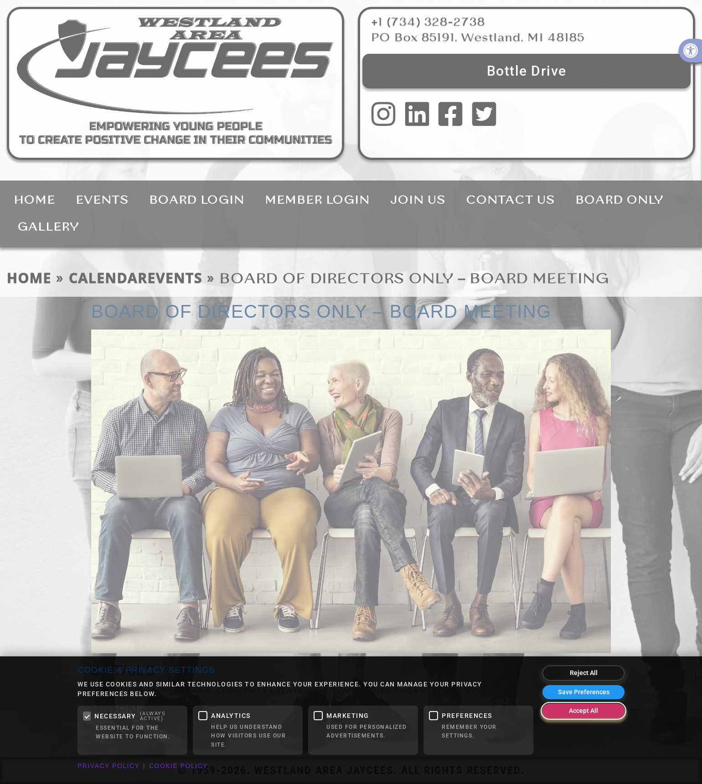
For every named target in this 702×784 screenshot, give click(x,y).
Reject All (584, 672)
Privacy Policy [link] (108, 765)
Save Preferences (583, 692)
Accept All (583, 710)
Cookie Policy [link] (178, 765)
